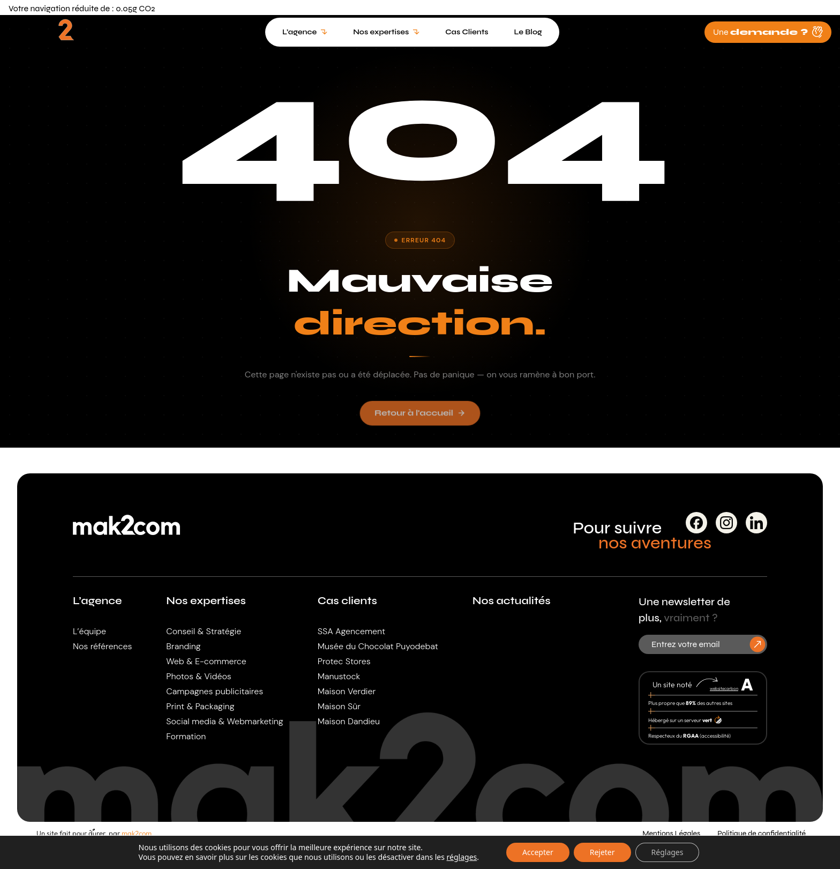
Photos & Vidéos (198, 676)
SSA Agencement (351, 631)
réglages (462, 857)
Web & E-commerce (206, 661)
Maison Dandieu (349, 721)
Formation (186, 736)
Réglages (667, 852)
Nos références (102, 646)
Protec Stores (344, 661)
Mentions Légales (671, 833)
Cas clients (347, 600)
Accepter (537, 852)
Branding (183, 646)
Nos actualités (511, 600)
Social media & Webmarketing (224, 721)
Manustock (339, 676)
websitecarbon (724, 688)
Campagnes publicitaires (214, 691)
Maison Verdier (347, 691)
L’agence (97, 600)
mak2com (137, 833)
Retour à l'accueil (420, 417)
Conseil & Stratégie (203, 631)
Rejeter (602, 852)
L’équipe (89, 631)
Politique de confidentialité (761, 833)
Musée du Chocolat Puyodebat (378, 646)
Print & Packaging (200, 706)
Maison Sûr (339, 706)
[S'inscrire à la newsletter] (758, 644)
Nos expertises (206, 600)
